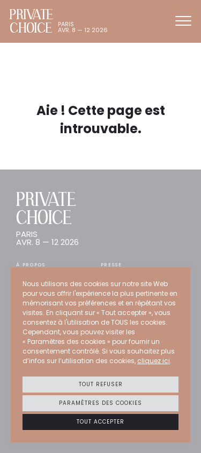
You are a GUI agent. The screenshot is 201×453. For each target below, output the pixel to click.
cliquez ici (153, 360)
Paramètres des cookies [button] (100, 403)
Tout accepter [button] (100, 422)
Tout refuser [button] (101, 384)
